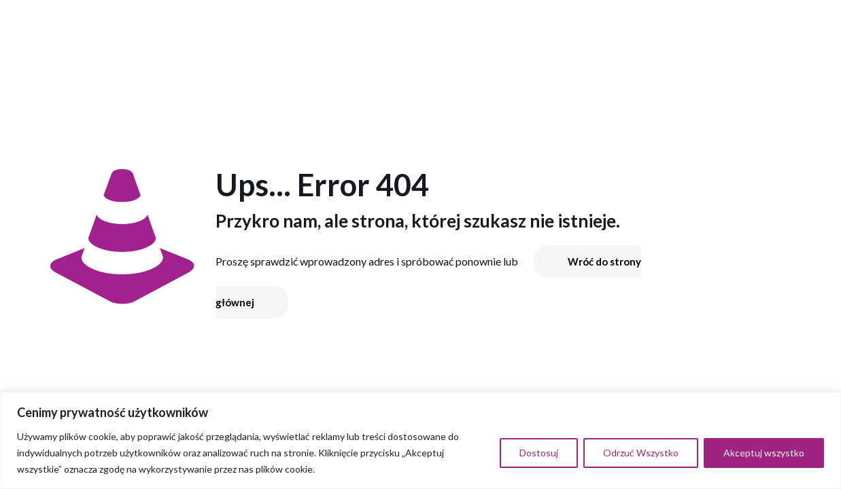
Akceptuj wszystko (763, 452)
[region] (420, 440)
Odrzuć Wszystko (641, 452)
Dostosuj (538, 452)
